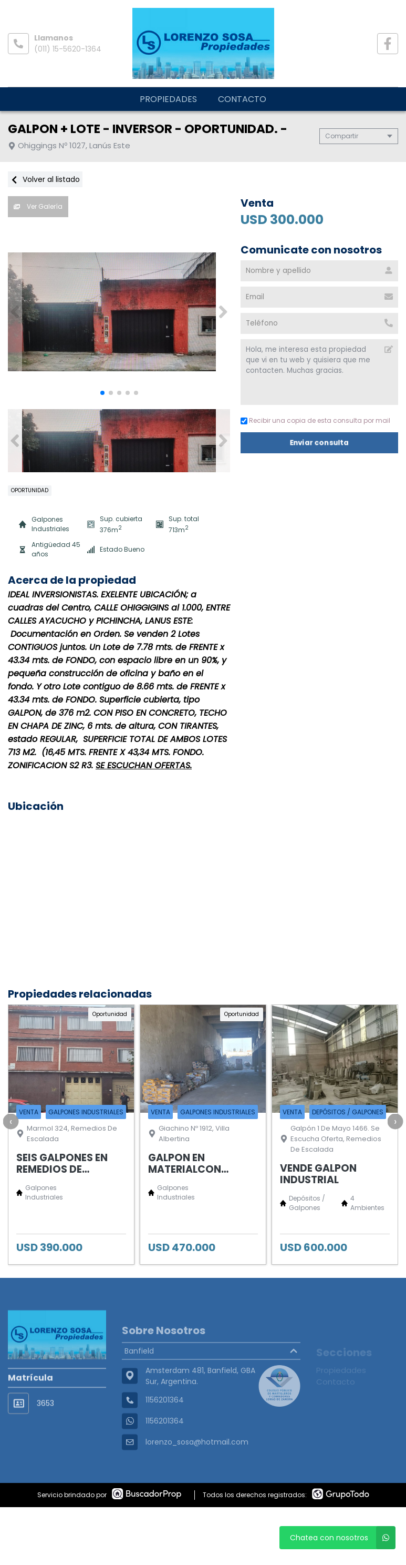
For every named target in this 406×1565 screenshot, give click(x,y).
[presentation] (10, 1121)
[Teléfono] (319, 323)
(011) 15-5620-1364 (67, 49)
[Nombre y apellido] (319, 270)
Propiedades (168, 99)
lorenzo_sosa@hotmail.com (196, 1468)
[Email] (319, 297)
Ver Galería (38, 206)
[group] (119, 312)
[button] (223, 312)
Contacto (242, 99)
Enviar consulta (319, 443)
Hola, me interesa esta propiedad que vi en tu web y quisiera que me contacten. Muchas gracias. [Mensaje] (319, 372)
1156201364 (164, 1447)
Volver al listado (45, 179)
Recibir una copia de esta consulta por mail (315, 420)
